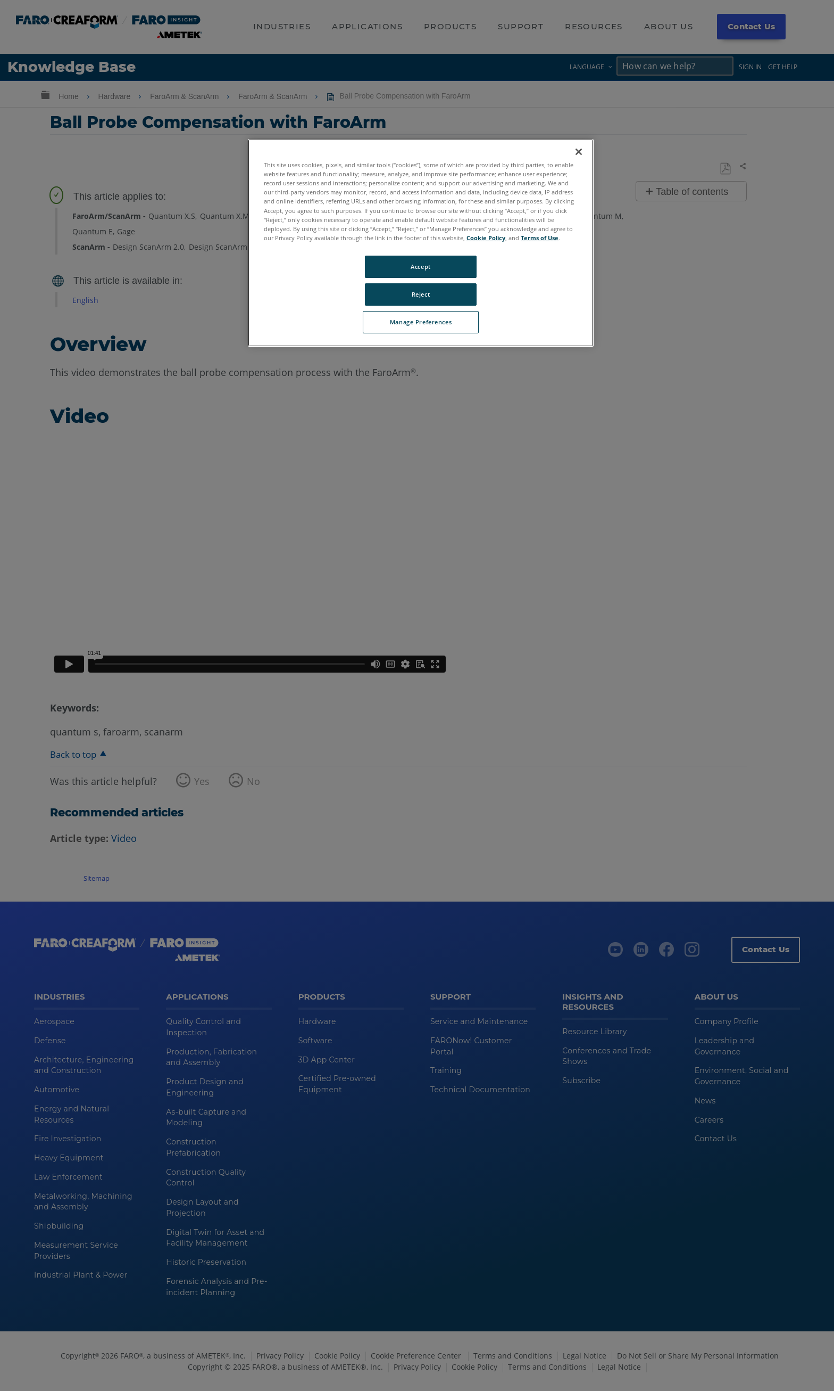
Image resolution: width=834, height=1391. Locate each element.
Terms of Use (539, 238)
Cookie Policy (485, 238)
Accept (420, 267)
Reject (421, 294)
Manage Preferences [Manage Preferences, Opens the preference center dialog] (421, 322)
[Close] (578, 151)
